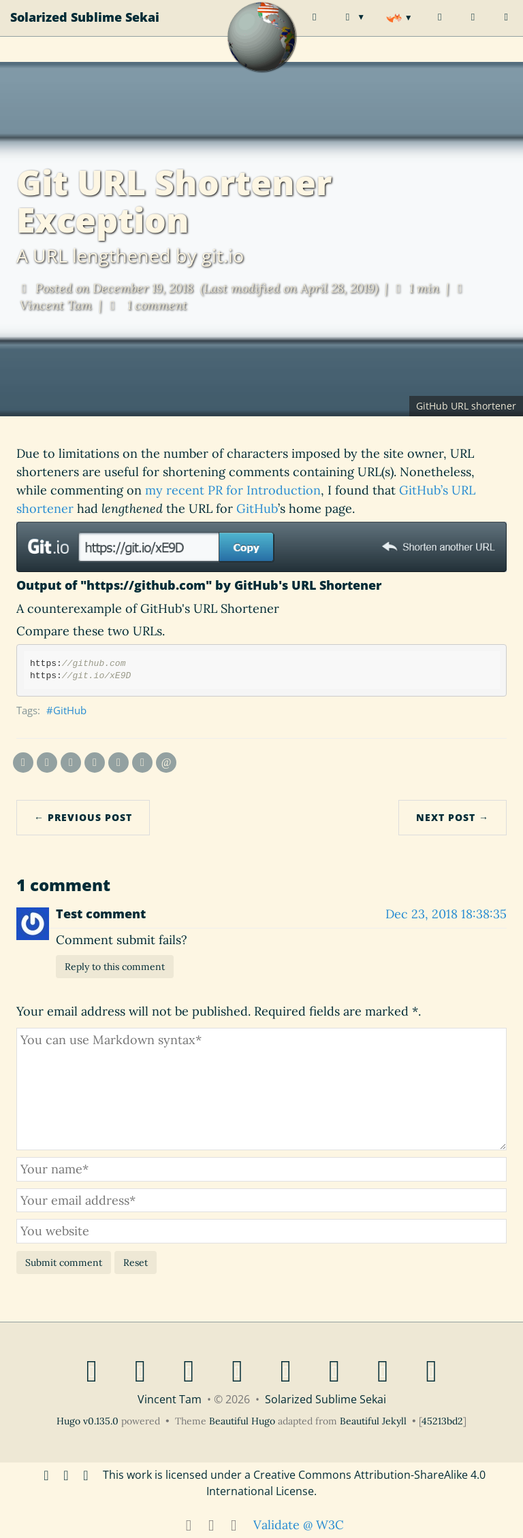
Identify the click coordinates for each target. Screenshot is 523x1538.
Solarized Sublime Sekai (84, 30)
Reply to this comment (115, 966)
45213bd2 (442, 1421)
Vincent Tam (170, 1399)
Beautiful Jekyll (373, 1421)
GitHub (257, 508)
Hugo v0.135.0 (87, 1421)
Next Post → (452, 817)
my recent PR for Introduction (233, 490)
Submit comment (63, 1262)
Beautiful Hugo (242, 1421)
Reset (135, 1262)
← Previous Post (83, 817)
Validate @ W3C (298, 1525)
